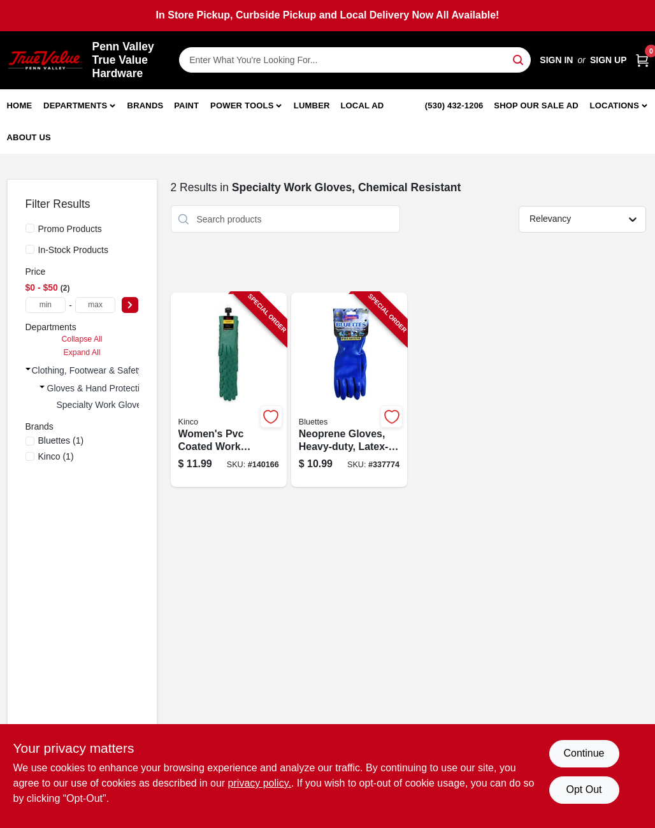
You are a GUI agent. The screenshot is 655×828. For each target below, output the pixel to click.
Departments (75, 105)
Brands (145, 105)
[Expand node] (28, 369)
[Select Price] (130, 305)
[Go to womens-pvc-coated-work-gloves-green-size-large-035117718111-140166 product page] (229, 390)
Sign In (556, 60)
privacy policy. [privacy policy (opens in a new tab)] (259, 783)
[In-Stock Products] (29, 249)
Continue (583, 753)
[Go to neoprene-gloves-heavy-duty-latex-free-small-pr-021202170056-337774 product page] (349, 390)
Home (19, 105)
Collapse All (81, 339)
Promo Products (70, 229)
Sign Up (608, 60)
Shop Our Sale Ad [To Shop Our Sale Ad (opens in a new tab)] (536, 105)
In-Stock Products (73, 250)
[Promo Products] (29, 228)
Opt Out (583, 789)
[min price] (45, 305)
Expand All (82, 352)
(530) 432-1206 (454, 105)
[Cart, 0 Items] (642, 60)
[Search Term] (355, 60)
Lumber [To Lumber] (312, 105)
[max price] (95, 305)
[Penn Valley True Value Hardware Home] (45, 60)
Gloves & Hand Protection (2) (105, 388)
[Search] (519, 58)
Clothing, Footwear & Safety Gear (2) (105, 370)
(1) (61, 440)
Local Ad (362, 105)
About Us (29, 137)
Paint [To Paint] (186, 105)
